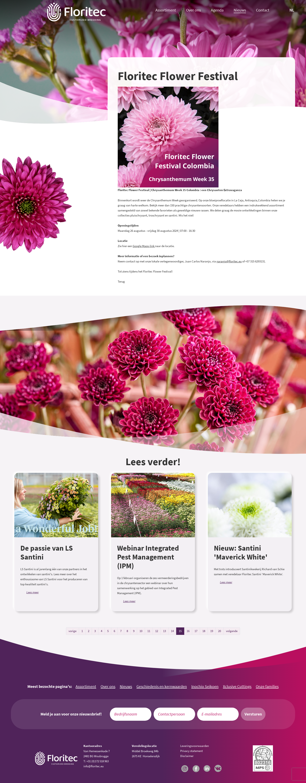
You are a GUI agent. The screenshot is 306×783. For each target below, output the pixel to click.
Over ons (193, 10)
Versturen (253, 714)
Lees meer (32, 592)
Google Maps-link (143, 246)
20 (219, 631)
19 (211, 631)
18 (203, 631)
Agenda (217, 10)
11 (148, 631)
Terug (121, 281)
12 (156, 631)
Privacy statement (191, 751)
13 (164, 631)
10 (140, 631)
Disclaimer (187, 756)
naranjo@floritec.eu (229, 261)
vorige (72, 631)
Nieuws (240, 10)
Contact (262, 10)
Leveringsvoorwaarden (194, 746)
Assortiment (165, 10)
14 (172, 631)
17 (196, 631)
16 (188, 631)
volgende (231, 631)
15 (180, 631)
